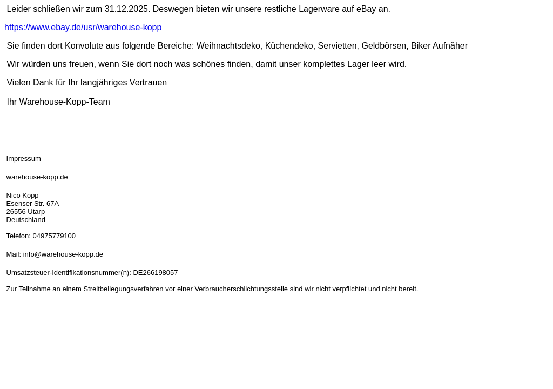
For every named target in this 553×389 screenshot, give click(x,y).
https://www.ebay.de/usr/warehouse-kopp (82, 27)
